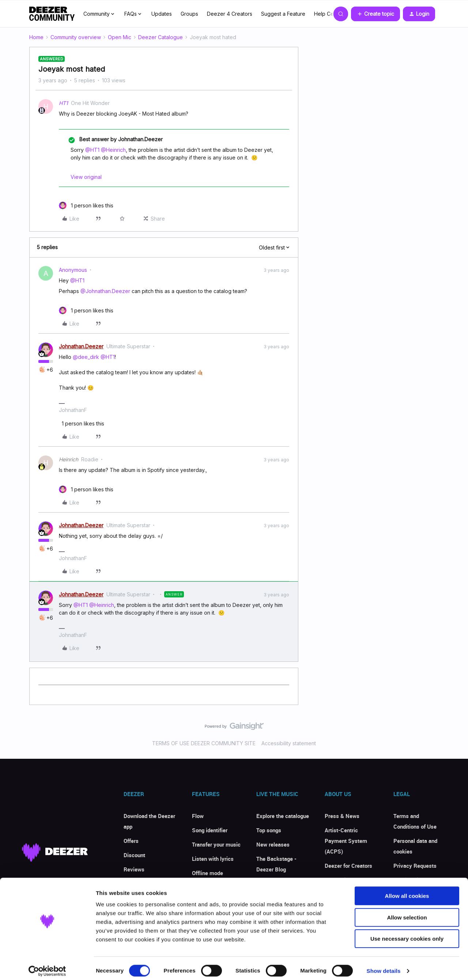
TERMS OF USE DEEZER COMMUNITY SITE (204, 743)
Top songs (268, 830)
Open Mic (119, 37)
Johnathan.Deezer (81, 346)
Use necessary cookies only (407, 932)
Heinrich (68, 459)
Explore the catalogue (282, 815)
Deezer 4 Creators (229, 14)
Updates (161, 14)
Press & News (342, 815)
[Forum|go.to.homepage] (52, 14)
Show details (384, 964)
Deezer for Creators (348, 865)
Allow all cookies (407, 889)
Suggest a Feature (283, 14)
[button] (375, 14)
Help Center (328, 14)
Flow (198, 815)
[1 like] (86, 205)
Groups (189, 14)
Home (36, 37)
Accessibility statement (288, 743)
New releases (273, 844)
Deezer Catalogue (160, 37)
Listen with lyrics (213, 858)
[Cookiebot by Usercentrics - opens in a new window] (47, 964)
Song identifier (209, 830)
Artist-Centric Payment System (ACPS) (346, 840)
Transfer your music (216, 844)
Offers (131, 840)
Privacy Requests (415, 865)
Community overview (75, 37)
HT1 (63, 103)
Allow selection (407, 911)
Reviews (134, 869)
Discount (134, 855)
